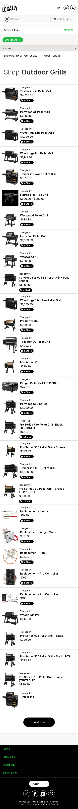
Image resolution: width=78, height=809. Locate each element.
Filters (7, 48)
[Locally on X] (51, 793)
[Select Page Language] (39, 784)
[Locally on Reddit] (26, 793)
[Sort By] (59, 55)
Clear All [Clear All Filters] (69, 30)
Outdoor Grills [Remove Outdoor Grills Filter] (13, 40)
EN (59, 7)
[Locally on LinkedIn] (43, 793)
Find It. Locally (64, 19)
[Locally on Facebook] (35, 793)
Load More (39, 722)
